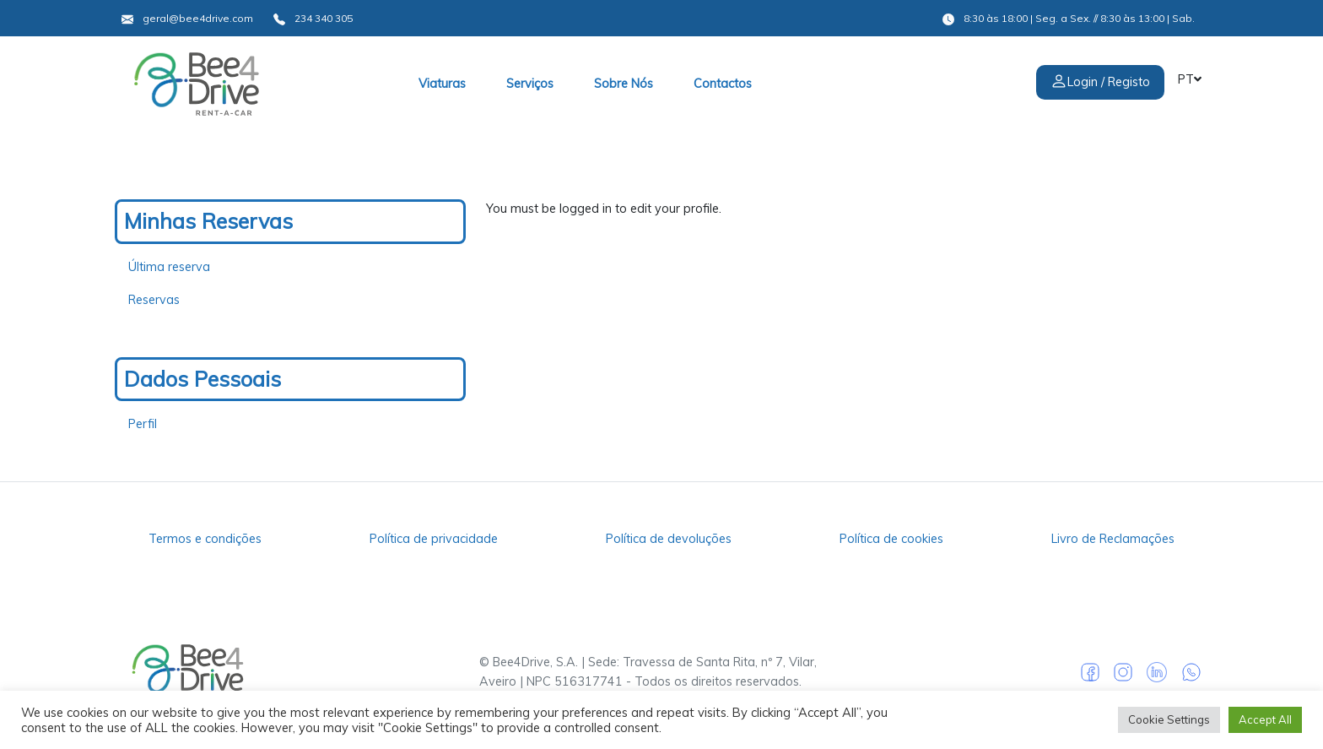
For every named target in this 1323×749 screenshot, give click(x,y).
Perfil (142, 423)
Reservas (154, 299)
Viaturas (442, 83)
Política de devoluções (669, 538)
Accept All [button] (1265, 719)
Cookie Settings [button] (1169, 719)
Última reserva (169, 266)
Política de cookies (891, 538)
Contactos (723, 83)
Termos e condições (205, 538)
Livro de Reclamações (1112, 538)
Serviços (530, 83)
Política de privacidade (434, 538)
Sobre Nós (623, 83)
